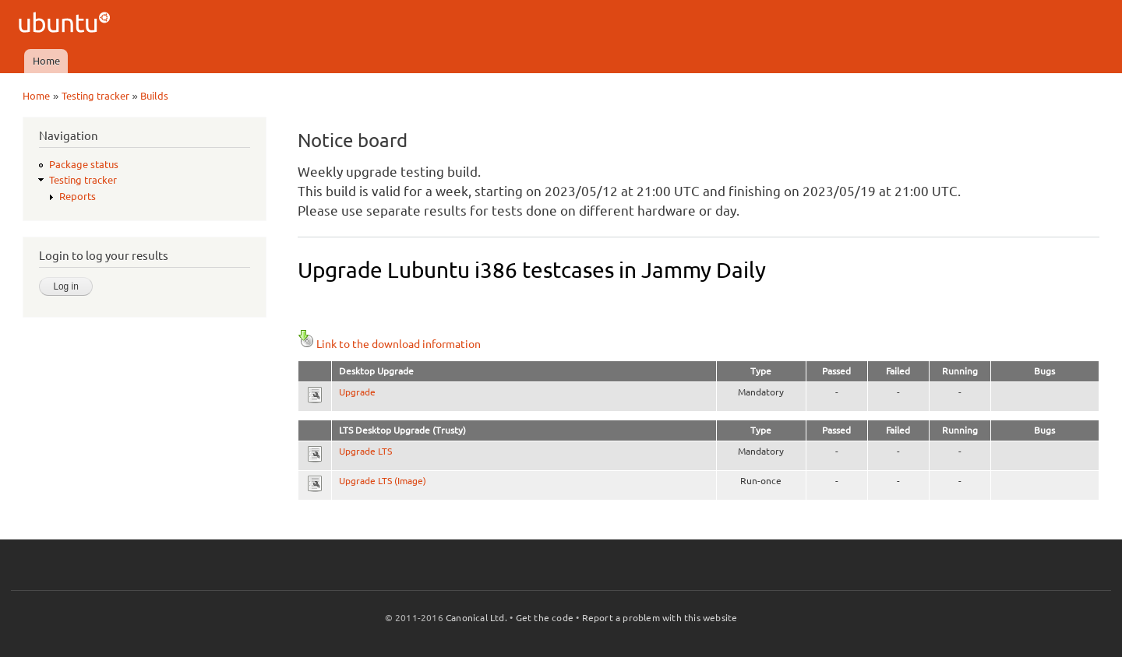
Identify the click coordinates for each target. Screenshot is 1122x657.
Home (46, 60)
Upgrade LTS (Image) (382, 481)
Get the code (544, 618)
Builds (154, 95)
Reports (77, 196)
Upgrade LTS (365, 451)
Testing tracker (95, 95)
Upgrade (357, 392)
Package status (83, 164)
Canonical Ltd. (476, 618)
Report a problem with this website (660, 618)
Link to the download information (389, 344)
